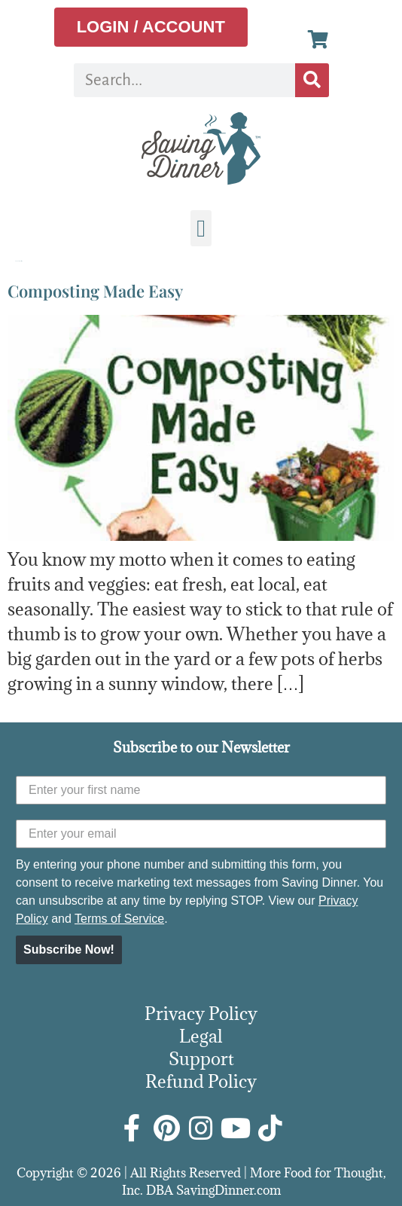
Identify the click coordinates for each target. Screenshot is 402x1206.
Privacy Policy (201, 1013)
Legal (201, 1035)
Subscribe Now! (68, 949)
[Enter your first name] (201, 790)
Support (201, 1058)
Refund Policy (201, 1081)
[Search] (312, 80)
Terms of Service (119, 918)
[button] (201, 228)
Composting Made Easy (95, 290)
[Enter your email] (201, 834)
